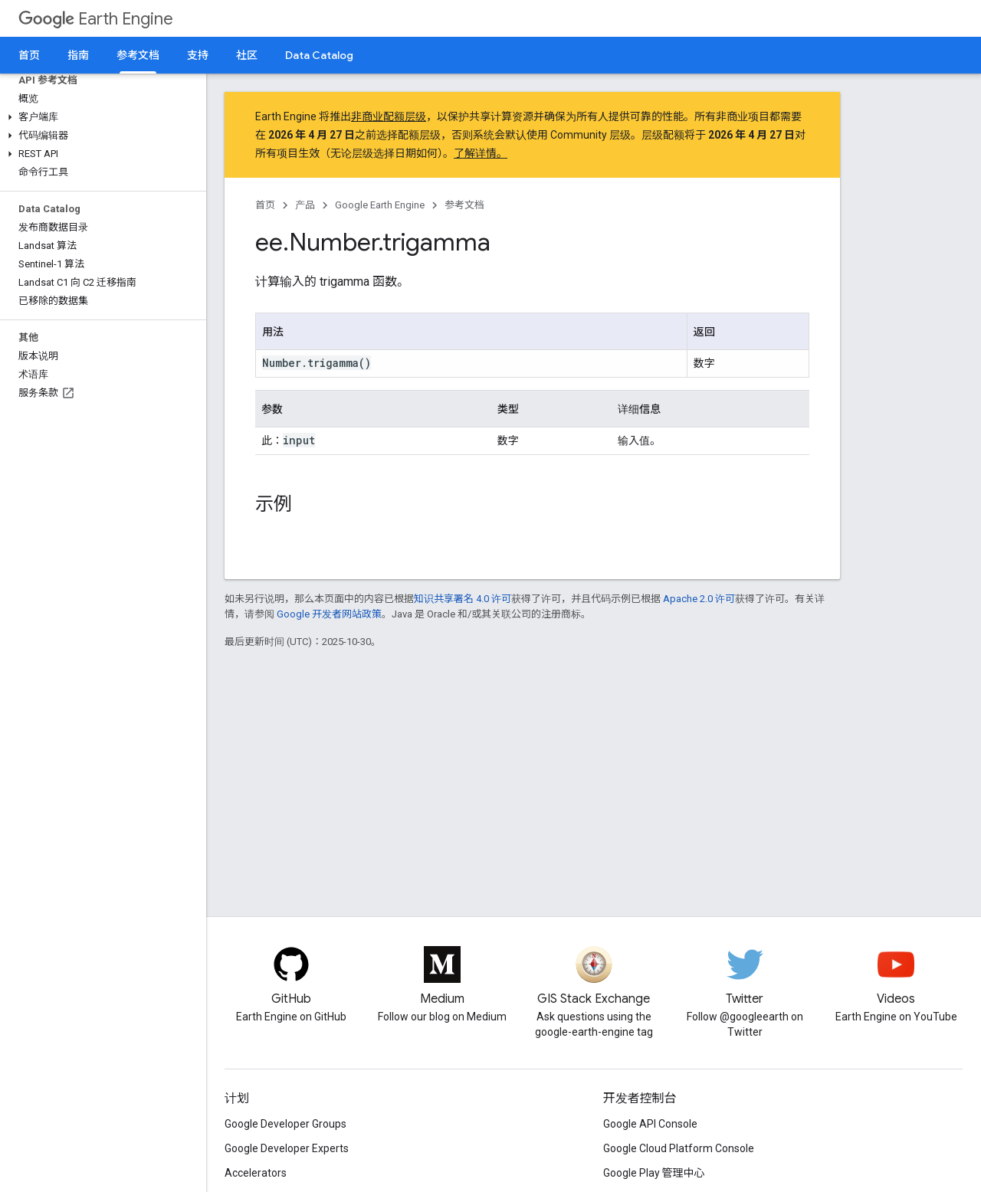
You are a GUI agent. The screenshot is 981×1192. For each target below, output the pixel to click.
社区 (247, 55)
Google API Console (650, 1124)
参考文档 (464, 205)
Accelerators (256, 1173)
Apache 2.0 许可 (699, 598)
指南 (78, 55)
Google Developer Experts (287, 1148)
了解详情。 (480, 153)
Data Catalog (319, 55)
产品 (305, 205)
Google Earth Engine (380, 205)
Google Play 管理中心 (654, 1173)
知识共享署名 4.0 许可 (462, 598)
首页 (29, 55)
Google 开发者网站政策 (329, 614)
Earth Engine (95, 18)
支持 (197, 55)
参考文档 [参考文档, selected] (137, 55)
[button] (100, 117)
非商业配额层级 (388, 116)
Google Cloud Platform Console (678, 1148)
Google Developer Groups (285, 1124)
